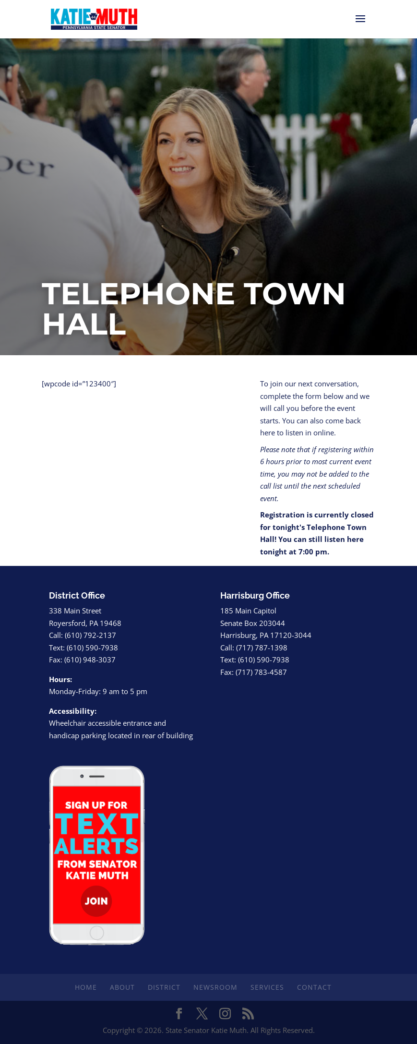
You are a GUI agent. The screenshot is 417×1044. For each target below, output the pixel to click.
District (164, 987)
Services (267, 987)
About (122, 987)
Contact (314, 987)
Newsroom (215, 987)
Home (86, 987)
